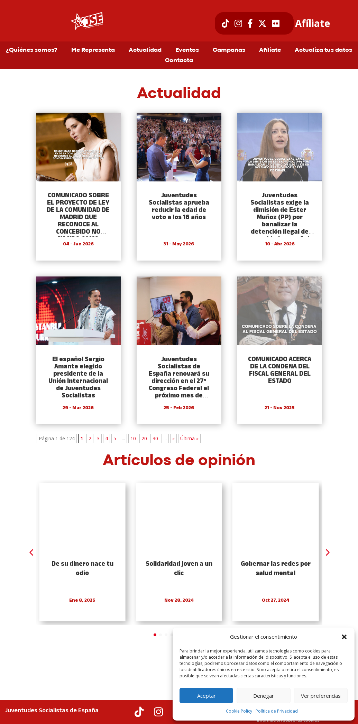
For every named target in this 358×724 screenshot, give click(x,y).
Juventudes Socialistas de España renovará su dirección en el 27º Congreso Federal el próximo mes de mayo (179, 381)
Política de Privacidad (277, 711)
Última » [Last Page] (189, 438)
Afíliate (312, 23)
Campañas (229, 50)
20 (144, 438)
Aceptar (206, 695)
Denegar (263, 695)
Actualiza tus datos (323, 50)
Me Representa (93, 50)
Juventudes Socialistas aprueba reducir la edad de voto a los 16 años (179, 207)
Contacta (179, 60)
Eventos (187, 50)
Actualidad (145, 50)
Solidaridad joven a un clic (179, 569)
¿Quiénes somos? (31, 50)
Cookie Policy (239, 711)
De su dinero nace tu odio (82, 569)
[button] (344, 636)
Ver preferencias (321, 695)
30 (155, 438)
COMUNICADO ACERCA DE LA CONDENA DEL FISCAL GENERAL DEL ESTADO (279, 370)
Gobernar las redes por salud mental (276, 569)
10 (133, 438)
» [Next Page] (173, 438)
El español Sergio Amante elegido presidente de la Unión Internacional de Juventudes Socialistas (78, 378)
